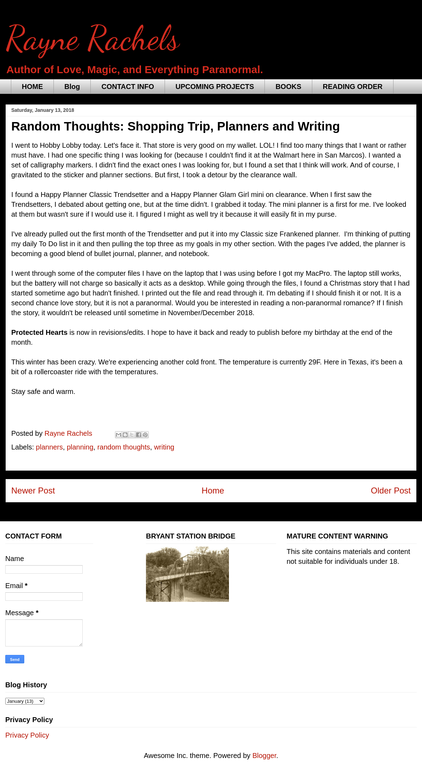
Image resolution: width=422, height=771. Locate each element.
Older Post (391, 490)
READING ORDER (353, 86)
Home (213, 490)
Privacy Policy (27, 735)
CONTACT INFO (127, 86)
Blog (72, 86)
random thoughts (123, 447)
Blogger (264, 755)
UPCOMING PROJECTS (214, 86)
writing (164, 447)
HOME (32, 86)
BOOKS (288, 86)
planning (80, 447)
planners (49, 447)
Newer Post (33, 490)
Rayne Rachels (92, 38)
